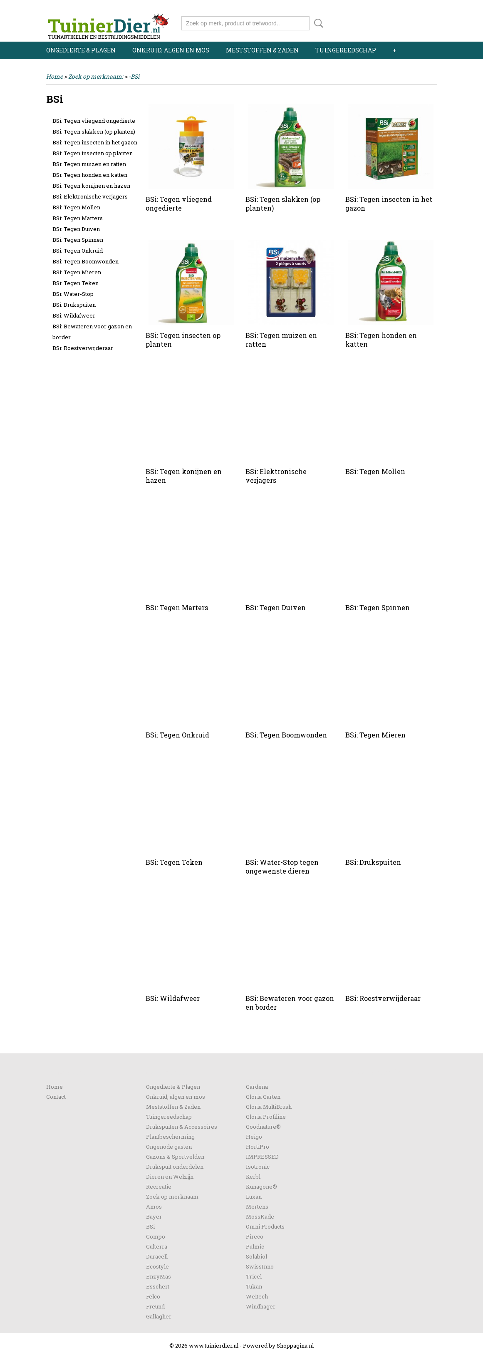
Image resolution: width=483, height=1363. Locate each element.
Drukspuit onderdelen (174, 1166)
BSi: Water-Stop (73, 294)
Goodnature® (263, 1126)
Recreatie (158, 1186)
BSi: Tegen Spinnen (77, 239)
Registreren (421, 7)
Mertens (257, 1206)
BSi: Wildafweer (73, 315)
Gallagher (158, 1316)
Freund (155, 1306)
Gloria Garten (263, 1096)
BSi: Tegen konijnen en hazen (91, 185)
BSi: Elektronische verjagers (90, 196)
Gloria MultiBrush (269, 1106)
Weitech (257, 1296)
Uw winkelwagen (409, 21)
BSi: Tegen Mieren (76, 272)
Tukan (254, 1286)
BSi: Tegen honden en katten (89, 175)
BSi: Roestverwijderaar (82, 348)
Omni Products (265, 1226)
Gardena (257, 1086)
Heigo (254, 1136)
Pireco (254, 1236)
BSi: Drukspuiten (74, 304)
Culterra (156, 1246)
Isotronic (258, 1166)
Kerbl (253, 1176)
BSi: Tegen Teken (75, 283)
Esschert (157, 1286)
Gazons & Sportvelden (175, 1156)
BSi (150, 1226)
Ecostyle (157, 1266)
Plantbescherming (170, 1136)
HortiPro (257, 1146)
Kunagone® (261, 1186)
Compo (155, 1236)
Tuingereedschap (345, 50)
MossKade (260, 1216)
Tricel (254, 1276)
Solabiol (256, 1256)
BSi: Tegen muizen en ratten (89, 164)
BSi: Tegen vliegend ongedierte (93, 120)
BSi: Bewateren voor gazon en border (92, 332)
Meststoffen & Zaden (262, 50)
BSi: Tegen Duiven (76, 229)
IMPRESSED (262, 1156)
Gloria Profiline (266, 1116)
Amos (154, 1206)
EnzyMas (158, 1276)
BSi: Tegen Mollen (76, 207)
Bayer (154, 1216)
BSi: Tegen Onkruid (77, 250)
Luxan (254, 1196)
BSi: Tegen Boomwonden (85, 261)
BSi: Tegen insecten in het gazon (94, 142)
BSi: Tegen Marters (77, 218)
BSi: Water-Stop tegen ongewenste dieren (282, 866)
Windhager (260, 1306)
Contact (56, 1096)
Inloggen (386, 7)
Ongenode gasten (169, 1146)
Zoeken (317, 23)
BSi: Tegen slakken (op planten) (93, 131)
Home (54, 76)
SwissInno (260, 1266)
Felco (153, 1296)
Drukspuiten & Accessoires (181, 1126)
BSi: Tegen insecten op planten (92, 153)
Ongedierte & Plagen (81, 50)
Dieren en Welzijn (169, 1176)
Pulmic (255, 1246)
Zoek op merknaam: (95, 76)
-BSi (134, 76)
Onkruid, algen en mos (170, 50)
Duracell (157, 1256)
